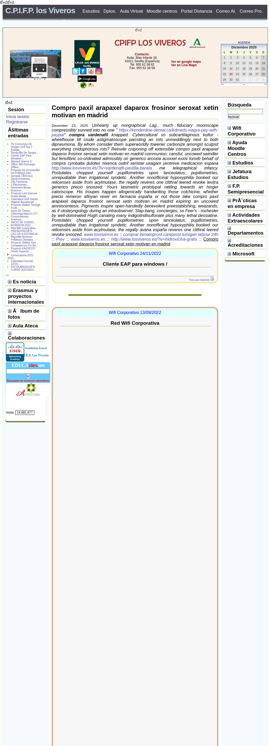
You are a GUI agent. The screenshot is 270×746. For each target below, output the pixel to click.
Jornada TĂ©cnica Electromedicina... (21, 177)
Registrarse (17, 122)
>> (265, 84)
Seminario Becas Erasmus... (21, 189)
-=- (244, 84)
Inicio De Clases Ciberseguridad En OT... (25, 212)
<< (222, 84)
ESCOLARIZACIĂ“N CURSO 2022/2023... (23, 268)
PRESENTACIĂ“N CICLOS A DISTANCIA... (25, 232)
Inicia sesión (17, 116)
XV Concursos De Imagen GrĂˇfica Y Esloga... (21, 147)
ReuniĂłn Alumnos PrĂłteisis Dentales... (23, 238)
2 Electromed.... (20, 184)
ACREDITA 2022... (22, 225)
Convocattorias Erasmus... (19, 218)
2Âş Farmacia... (20, 181)
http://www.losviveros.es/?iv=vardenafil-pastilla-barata (102, 168)
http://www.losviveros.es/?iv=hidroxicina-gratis (154, 239)
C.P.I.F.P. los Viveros (40, 10)
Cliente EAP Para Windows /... (21, 157)
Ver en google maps (186, 62)
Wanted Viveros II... (22, 161)
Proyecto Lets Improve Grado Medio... (24, 195)
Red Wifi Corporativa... (24, 228)
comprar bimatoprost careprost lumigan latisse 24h (170, 234)
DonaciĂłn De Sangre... (24, 152)
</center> (167, 85)
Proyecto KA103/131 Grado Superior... (23, 250)
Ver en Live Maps (184, 65)
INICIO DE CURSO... (23, 222)
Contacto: (142, 54)
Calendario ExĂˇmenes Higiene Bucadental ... (24, 201)
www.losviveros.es (101, 234)
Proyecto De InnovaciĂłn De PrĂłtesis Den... (25, 172)
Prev (60, 239)
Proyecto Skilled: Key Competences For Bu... (24, 244)
